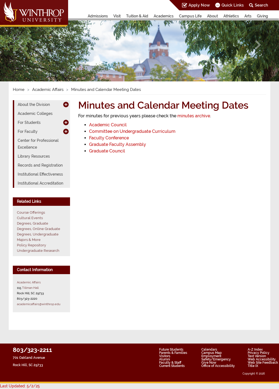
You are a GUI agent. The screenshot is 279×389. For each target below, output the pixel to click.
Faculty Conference (109, 137)
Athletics (231, 16)
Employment (211, 356)
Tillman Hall (30, 288)
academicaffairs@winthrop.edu (38, 304)
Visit (117, 16)
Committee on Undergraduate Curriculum (132, 131)
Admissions (98, 16)
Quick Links (233, 5)
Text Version (257, 356)
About (212, 16)
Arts (247, 16)
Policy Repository (31, 245)
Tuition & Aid (137, 16)
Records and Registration (40, 165)
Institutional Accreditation (40, 183)
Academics (164, 16)
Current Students (172, 366)
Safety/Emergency (216, 359)
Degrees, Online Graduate (38, 229)
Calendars (209, 349)
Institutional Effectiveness (40, 174)
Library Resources (34, 156)
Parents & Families (173, 353)
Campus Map (211, 353)
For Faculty (28, 131)
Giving (262, 16)
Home (19, 89)
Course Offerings (31, 212)
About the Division (34, 104)
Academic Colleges (35, 113)
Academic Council (108, 124)
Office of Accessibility (218, 366)
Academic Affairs (47, 89)
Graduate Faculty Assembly (117, 144)
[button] (21, 44)
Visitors (164, 356)
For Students (29, 122)
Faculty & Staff (170, 363)
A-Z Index (255, 349)
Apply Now (199, 5)
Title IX (253, 366)
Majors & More (29, 240)
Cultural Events (30, 218)
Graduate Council (107, 151)
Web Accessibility (262, 359)
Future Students (171, 349)
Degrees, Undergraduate (38, 234)
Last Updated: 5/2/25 (20, 386)
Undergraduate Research (38, 251)
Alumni (164, 359)
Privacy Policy (258, 353)
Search (261, 5)
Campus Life (190, 16)
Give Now (208, 363)
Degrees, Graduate (32, 223)
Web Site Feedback (263, 363)
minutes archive (193, 115)
